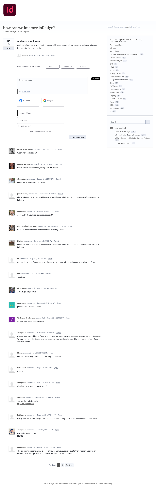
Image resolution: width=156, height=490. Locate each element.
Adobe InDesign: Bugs (123, 132)
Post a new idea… (116, 45)
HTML (112, 67)
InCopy (112, 70)
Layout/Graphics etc (117, 76)
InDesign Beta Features (123, 143)
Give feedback (120, 128)
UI (110, 111)
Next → (69, 465)
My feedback (114, 51)
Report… (54, 55)
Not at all (54, 67)
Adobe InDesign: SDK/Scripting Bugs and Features (132, 138)
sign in (128, 27)
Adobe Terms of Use (90, 484)
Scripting (113, 95)
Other (112, 83)
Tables (112, 105)
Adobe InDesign (49, 484)
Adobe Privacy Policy (105, 484)
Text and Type (115, 108)
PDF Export (114, 86)
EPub (111, 64)
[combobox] (128, 122)
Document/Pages (116, 61)
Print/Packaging (115, 89)
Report (60, 149)
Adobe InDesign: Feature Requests (123, 39)
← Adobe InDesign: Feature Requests (16, 32)
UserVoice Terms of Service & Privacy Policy (69, 484)
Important (69, 67)
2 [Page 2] (62, 465)
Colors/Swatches (116, 57)
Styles (112, 102)
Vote (8, 48)
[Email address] (40, 113)
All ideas (113, 48)
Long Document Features (119, 80)
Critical (85, 67)
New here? (40, 131)
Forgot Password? (24, 126)
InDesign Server (115, 73)
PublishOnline (114, 92)
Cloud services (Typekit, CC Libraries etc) (124, 54)
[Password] (40, 120)
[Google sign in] (52, 100)
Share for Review (116, 99)
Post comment (77, 137)
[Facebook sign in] (28, 100)
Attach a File (26, 92)
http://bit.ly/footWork (25, 403)
